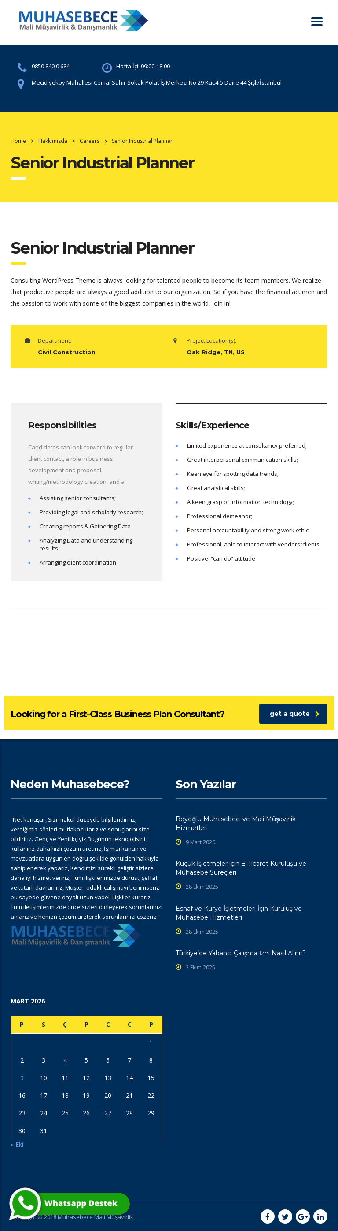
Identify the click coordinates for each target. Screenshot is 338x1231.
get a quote (295, 714)
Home (18, 141)
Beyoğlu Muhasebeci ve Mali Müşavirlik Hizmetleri (236, 823)
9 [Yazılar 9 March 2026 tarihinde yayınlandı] (22, 1078)
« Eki (17, 1144)
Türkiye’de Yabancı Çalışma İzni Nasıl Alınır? (241, 953)
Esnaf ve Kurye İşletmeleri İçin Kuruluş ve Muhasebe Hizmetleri (239, 913)
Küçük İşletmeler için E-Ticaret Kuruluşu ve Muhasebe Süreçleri (241, 868)
